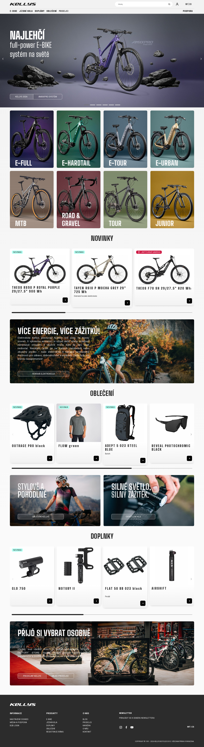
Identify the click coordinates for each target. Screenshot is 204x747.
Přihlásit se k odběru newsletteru (137, 718)
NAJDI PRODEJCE (60, 676)
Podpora (188, 11)
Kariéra (87, 725)
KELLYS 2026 (21, 96)
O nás (85, 729)
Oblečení (52, 11)
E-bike (13, 11)
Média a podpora (18, 722)
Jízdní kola (26, 11)
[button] (2, 58)
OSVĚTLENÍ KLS (133, 516)
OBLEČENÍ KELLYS (40, 516)
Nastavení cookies (19, 719)
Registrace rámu (55, 732)
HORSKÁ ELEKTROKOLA (43, 374)
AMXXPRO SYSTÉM (48, 96)
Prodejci (64, 11)
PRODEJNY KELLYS (32, 676)
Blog (85, 719)
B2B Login (14, 725)
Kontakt (87, 732)
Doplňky (39, 11)
